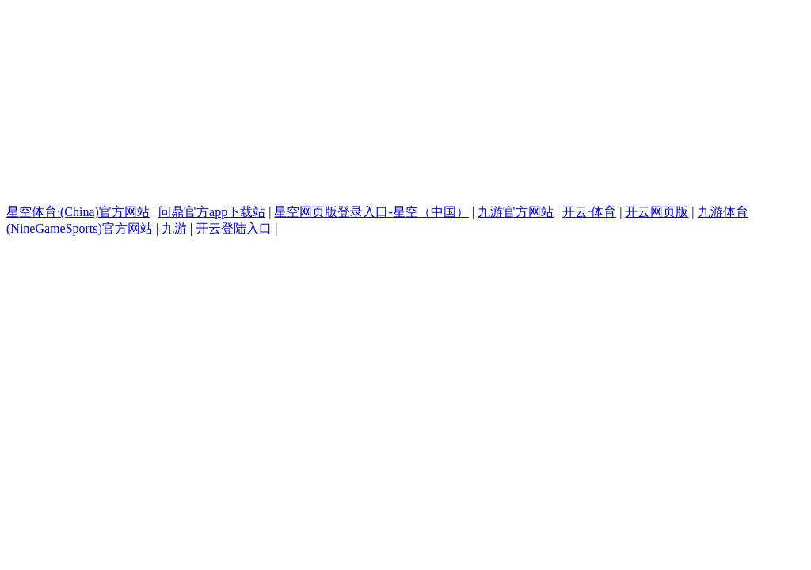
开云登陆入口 (234, 228)
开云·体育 (589, 211)
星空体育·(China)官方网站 (78, 211)
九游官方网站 (516, 211)
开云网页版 (656, 211)
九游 (174, 228)
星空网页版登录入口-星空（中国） (371, 211)
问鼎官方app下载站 (211, 211)
